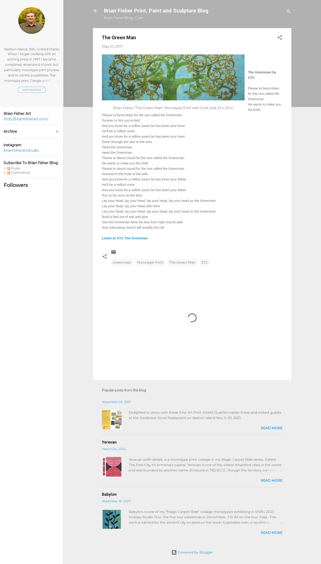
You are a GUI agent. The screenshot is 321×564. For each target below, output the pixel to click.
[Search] (288, 12)
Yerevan (109, 442)
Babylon (109, 494)
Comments (18, 172)
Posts (13, 168)
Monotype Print (150, 262)
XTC (204, 262)
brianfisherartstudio (21, 150)
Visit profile (31, 89)
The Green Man (182, 262)
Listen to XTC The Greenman (125, 238)
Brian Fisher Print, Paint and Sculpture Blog (156, 11)
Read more (271, 428)
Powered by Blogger (192, 552)
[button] (279, 38)
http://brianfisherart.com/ (26, 119)
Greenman (122, 262)
